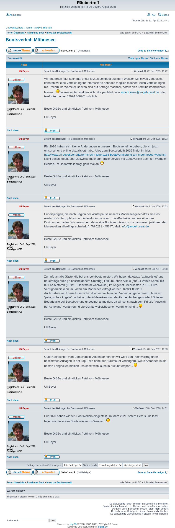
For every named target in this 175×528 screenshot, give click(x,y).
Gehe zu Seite (144, 50)
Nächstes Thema (159, 58)
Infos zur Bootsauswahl (59, 32)
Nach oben (12, 130)
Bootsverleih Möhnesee (31, 39)
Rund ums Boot (35, 32)
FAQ (151, 14)
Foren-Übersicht (15, 32)
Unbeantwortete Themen (19, 27)
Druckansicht (15, 58)
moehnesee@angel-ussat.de (140, 92)
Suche (163, 14)
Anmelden (13, 14)
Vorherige (158, 50)
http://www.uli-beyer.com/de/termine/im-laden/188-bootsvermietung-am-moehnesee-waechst (104, 154)
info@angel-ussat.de (135, 226)
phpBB (73, 524)
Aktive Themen (43, 27)
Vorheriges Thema (138, 58)
